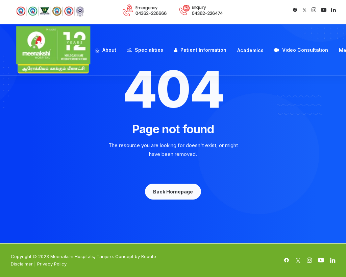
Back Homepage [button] (173, 191)
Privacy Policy (52, 264)
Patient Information (203, 50)
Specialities (149, 50)
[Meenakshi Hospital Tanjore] (53, 50)
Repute (148, 256)
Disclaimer (22, 264)
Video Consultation (305, 50)
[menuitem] (144, 10)
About (109, 50)
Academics (250, 50)
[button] (295, 10)
